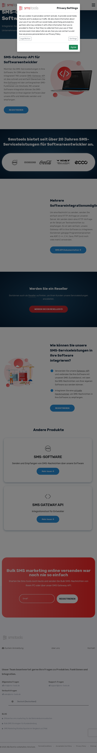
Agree (73, 47)
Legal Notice (25, 39)
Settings (73, 39)
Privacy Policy (54, 34)
